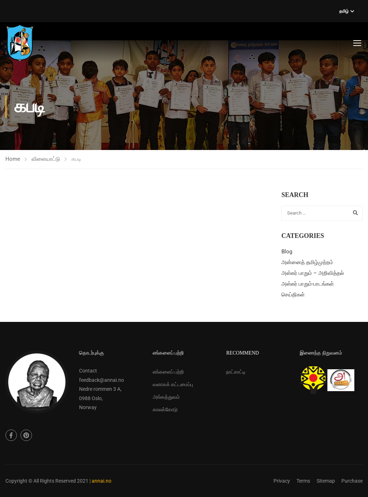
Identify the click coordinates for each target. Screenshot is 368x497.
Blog (286, 251)
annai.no (101, 481)
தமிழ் (344, 11)
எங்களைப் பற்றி (168, 372)
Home (12, 159)
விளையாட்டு (46, 159)
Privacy (281, 481)
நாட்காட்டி (236, 372)
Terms (303, 481)
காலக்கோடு (165, 409)
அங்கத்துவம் (166, 397)
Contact (88, 371)
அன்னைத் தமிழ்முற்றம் (307, 262)
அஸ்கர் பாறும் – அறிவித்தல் (312, 273)
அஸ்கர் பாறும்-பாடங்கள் (307, 284)
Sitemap (326, 481)
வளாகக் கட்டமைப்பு (173, 384)
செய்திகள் (293, 294)
